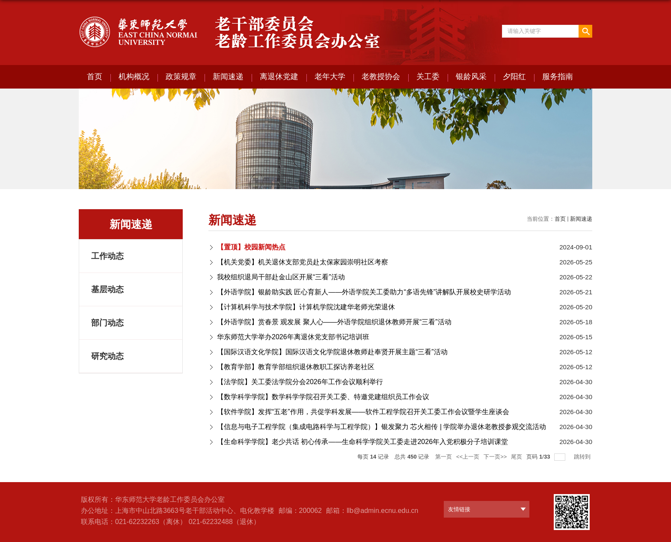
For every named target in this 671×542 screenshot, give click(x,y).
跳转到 (583, 456)
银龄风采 (471, 76)
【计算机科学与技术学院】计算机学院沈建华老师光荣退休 (306, 307)
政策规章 (181, 76)
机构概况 (134, 76)
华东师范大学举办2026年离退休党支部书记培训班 (293, 337)
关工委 (427, 76)
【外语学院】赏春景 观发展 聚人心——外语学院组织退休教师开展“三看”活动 (334, 322)
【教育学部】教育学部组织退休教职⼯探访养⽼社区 (295, 366)
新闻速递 (228, 76)
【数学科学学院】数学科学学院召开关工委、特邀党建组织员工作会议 (323, 396)
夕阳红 (514, 76)
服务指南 (557, 76)
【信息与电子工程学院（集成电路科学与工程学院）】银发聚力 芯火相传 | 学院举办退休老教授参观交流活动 (381, 426)
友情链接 (459, 509)
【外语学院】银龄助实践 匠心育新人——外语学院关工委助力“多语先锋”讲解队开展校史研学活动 (364, 292)
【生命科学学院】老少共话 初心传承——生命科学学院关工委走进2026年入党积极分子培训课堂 (362, 441)
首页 (94, 76)
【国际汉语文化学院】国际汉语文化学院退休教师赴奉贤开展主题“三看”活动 (332, 351)
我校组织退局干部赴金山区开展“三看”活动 (281, 277)
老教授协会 (381, 76)
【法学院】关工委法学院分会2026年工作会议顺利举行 (300, 381)
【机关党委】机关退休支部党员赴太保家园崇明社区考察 (302, 262)
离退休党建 (279, 76)
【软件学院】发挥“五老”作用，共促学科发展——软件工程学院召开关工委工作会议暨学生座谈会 (363, 411)
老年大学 (330, 76)
